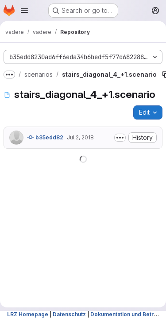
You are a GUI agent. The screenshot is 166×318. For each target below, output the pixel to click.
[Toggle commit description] (120, 138)
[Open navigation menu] (24, 11)
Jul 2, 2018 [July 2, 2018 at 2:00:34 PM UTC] (80, 137)
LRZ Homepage (27, 314)
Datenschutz (69, 314)
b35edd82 (45, 137)
